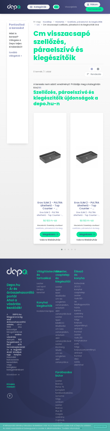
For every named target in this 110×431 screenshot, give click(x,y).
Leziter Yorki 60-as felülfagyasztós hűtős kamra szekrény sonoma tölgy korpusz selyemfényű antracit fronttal (82, 316)
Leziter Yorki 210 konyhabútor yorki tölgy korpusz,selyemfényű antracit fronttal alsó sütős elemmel (85, 352)
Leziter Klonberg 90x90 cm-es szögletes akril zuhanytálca (61, 356)
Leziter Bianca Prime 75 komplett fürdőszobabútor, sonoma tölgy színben (64, 394)
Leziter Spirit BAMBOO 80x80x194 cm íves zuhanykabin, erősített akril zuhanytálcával (63, 331)
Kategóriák (38, 7)
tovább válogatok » (15, 54)
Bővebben (13, 377)
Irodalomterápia (45, 314)
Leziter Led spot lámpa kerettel (41, 291)
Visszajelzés (71, 6)
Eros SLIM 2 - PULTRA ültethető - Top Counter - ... (50, 208)
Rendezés (94, 77)
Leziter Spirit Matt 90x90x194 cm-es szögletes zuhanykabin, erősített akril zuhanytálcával (63, 303)
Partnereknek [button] (94, 9)
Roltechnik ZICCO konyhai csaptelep (79, 291)
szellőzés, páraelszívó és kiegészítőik (52, 231)
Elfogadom (100, 426)
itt (40, 90)
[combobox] (56, 5)
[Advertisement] (17, 99)
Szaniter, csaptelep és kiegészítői (63, 279)
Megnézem (50, 237)
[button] (61, 252)
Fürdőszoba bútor (63, 376)
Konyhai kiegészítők (45, 307)
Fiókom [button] (92, 4)
